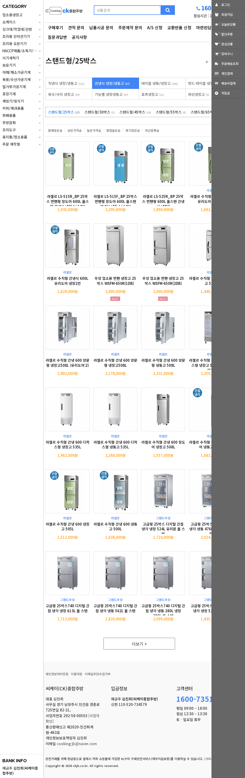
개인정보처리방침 (56, 674)
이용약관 (76, 674)
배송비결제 (228, 83)
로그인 (225, 4)
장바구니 (227, 53)
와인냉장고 (198, 94)
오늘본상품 (228, 24)
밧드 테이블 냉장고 (205, 83)
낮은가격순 (74, 130)
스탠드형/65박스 (206, 111)
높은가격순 (94, 130)
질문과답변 (57, 37)
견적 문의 (76, 27)
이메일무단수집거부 (98, 674)
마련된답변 (205, 27)
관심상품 (227, 44)
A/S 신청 (154, 27)
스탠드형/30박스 (99, 111)
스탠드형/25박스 (64, 111)
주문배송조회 (230, 63)
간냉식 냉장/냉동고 (112, 83)
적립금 (225, 93)
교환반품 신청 (179, 27)
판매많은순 (55, 130)
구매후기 (55, 27)
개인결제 (227, 73)
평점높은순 (113, 130)
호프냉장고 (152, 94)
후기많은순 (133, 130)
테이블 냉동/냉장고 (159, 83)
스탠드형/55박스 (171, 111)
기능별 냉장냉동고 (111, 94)
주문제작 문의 (130, 27)
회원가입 (227, 14)
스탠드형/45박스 (135, 111)
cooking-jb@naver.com (77, 743)
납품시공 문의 (101, 27)
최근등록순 (152, 130)
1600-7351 (194, 698)
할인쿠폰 (227, 34)
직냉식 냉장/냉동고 (66, 83)
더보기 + (139, 644)
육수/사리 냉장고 (64, 94)
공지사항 (79, 37)
